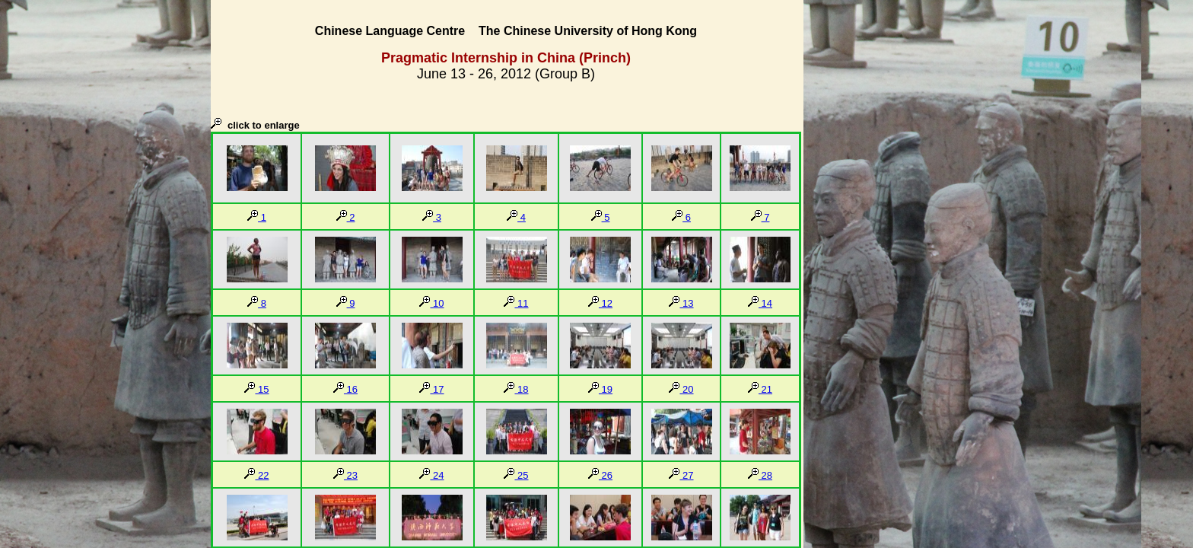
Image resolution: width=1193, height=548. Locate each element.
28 (760, 475)
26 (600, 475)
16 (345, 389)
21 (760, 389)
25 (516, 475)
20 (681, 389)
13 (681, 303)
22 (256, 475)
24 (431, 475)
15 (256, 389)
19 (600, 389)
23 (345, 475)
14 (760, 303)
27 (681, 475)
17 (431, 389)
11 (516, 303)
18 (516, 389)
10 (431, 303)
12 (600, 303)
